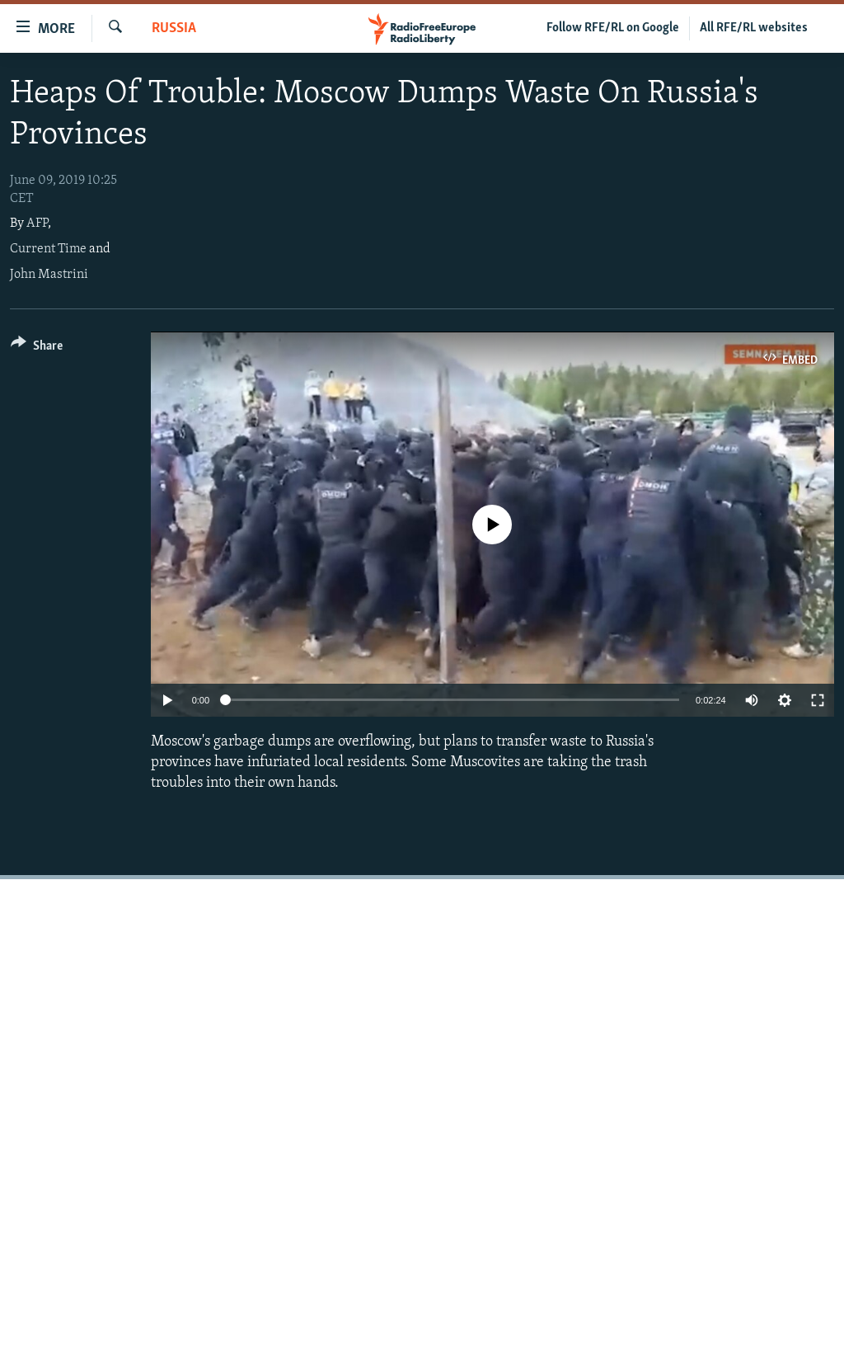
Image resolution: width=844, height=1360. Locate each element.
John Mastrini (49, 274)
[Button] (37, 348)
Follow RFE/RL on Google (612, 28)
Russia (174, 28)
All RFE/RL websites (754, 28)
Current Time (48, 249)
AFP (37, 223)
